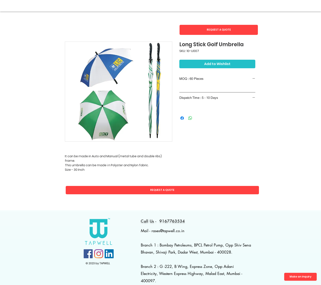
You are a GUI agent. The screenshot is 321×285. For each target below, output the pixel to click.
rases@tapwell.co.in (168, 230)
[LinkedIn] (109, 253)
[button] (219, 30)
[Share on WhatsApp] (190, 118)
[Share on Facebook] (182, 118)
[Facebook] (88, 253)
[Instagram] (98, 253)
